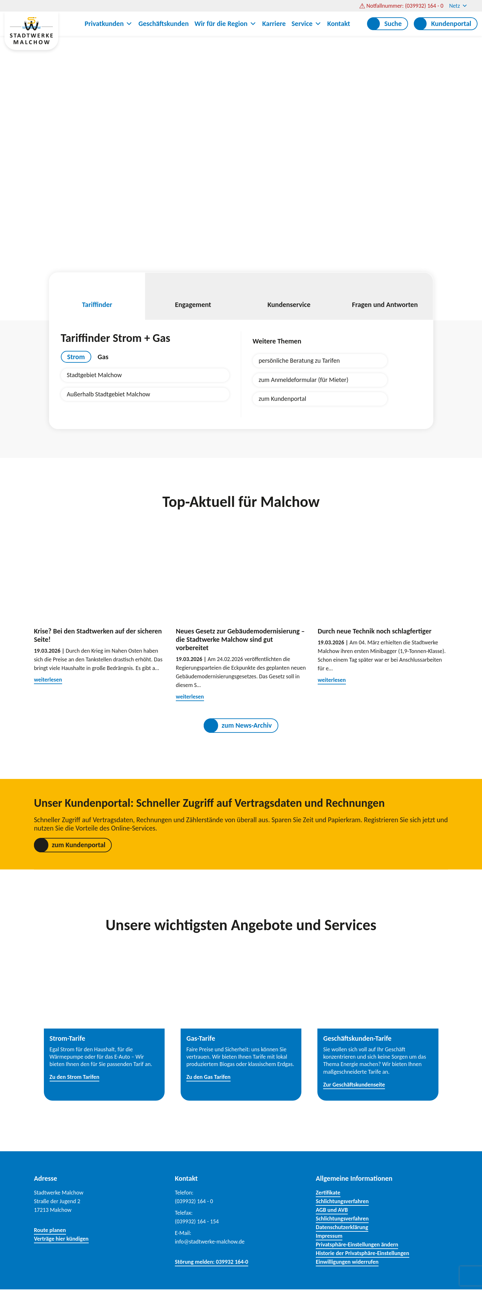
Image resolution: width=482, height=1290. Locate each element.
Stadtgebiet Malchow (94, 375)
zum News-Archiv (247, 726)
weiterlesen (48, 680)
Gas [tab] (103, 356)
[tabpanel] (145, 384)
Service (306, 23)
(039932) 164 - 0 (194, 1201)
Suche (393, 23)
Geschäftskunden (163, 23)
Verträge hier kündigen (61, 1239)
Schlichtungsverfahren (342, 1201)
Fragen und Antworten (385, 296)
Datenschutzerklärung (342, 1227)
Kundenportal (451, 23)
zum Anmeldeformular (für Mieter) (304, 380)
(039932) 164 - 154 (197, 1222)
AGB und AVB (332, 1210)
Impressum (329, 1236)
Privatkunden (109, 23)
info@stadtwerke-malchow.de (210, 1242)
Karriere (274, 23)
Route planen (50, 1230)
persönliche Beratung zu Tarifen (299, 361)
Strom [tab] (76, 356)
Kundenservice (289, 296)
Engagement (193, 296)
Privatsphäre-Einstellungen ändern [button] (357, 1245)
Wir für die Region (225, 23)
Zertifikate (328, 1193)
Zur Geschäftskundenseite (354, 1085)
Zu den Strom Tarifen (74, 1077)
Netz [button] (458, 6)
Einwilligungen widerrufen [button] (347, 1262)
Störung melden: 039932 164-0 (211, 1262)
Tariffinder (97, 296)
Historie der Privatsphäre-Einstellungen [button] (362, 1253)
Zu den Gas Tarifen (208, 1077)
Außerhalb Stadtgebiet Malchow (109, 394)
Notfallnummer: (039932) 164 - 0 (404, 5)
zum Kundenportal (283, 399)
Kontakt (338, 23)
